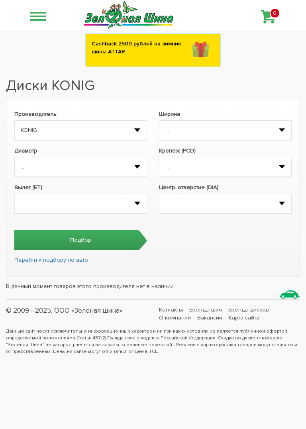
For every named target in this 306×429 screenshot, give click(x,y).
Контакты (171, 309)
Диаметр (25, 150)
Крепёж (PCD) (177, 150)
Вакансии (209, 317)
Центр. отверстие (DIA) (188, 187)
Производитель (35, 114)
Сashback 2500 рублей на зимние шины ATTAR (136, 47)
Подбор (80, 240)
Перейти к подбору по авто (51, 260)
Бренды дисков (248, 309)
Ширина (169, 114)
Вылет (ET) (28, 187)
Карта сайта (244, 317)
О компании (175, 317)
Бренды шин (205, 309)
